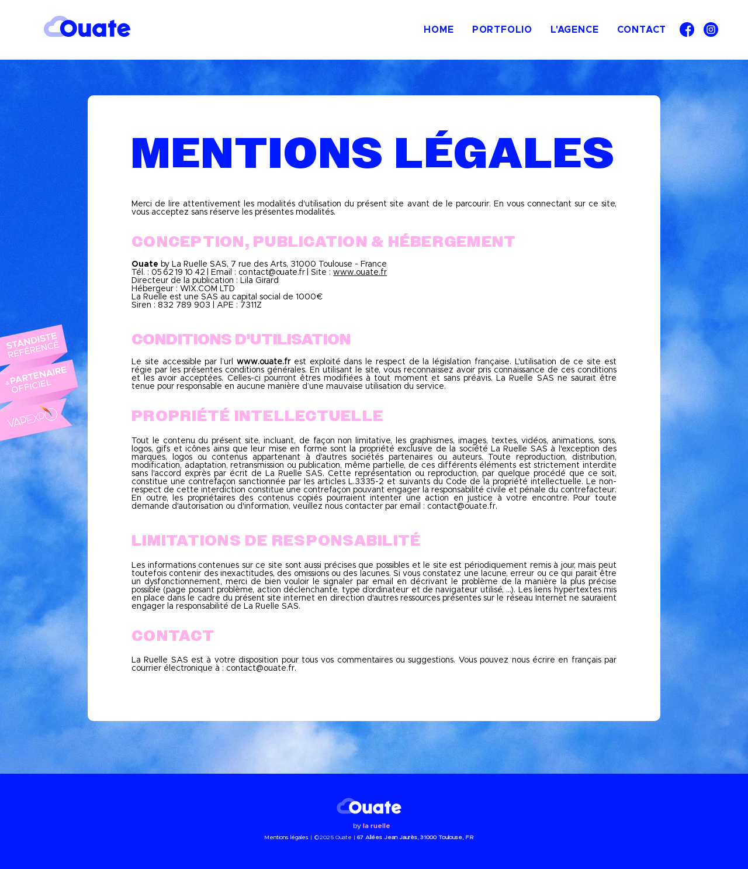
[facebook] (687, 29)
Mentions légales (286, 837)
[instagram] (711, 29)
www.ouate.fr (360, 272)
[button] (502, 29)
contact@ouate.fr (461, 506)
